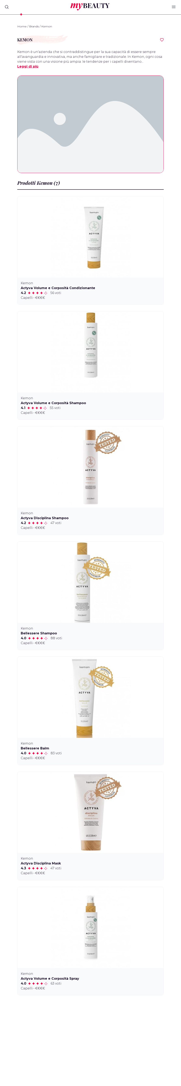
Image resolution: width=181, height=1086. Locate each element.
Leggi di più (27, 66)
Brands (34, 26)
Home (22, 26)
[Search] (7, 7)
